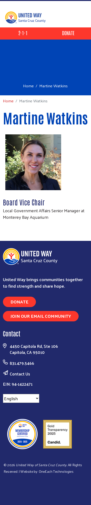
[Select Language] (21, 398)
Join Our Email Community (40, 316)
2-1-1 (22, 33)
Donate (68, 33)
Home (28, 86)
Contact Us (20, 373)
